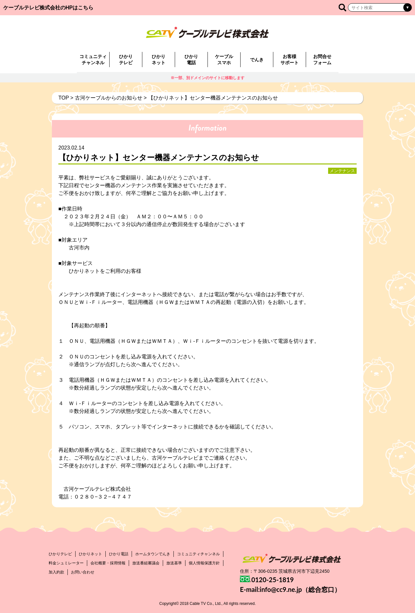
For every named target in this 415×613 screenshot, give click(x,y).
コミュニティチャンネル (93, 59)
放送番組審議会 (146, 563)
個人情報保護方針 (204, 563)
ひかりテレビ (126, 59)
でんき (257, 59)
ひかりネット (158, 59)
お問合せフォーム (322, 59)
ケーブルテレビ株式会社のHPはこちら (48, 7)
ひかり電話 (191, 59)
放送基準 (174, 563)
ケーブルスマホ (224, 59)
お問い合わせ (82, 572)
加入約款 (56, 572)
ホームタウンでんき (152, 554)
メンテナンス (342, 170)
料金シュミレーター (66, 563)
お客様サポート (289, 59)
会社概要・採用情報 (107, 563)
